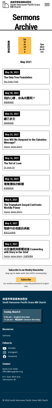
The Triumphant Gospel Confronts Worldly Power (23, 206)
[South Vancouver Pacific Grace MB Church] (23, 4)
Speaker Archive (42, 48)
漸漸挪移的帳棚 (14, 184)
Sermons (6, 335)
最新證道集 (8, 46)
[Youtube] (9, 348)
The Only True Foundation (18, 77)
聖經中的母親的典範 (17, 228)
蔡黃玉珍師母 (10, 232)
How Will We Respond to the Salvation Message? (25, 141)
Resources (7, 329)
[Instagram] (9, 352)
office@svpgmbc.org (12, 371)
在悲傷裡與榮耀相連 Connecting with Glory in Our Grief (23, 251)
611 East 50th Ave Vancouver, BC (11, 378)
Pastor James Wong (13, 146)
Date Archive (24, 45)
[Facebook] (9, 356)
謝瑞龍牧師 (9, 123)
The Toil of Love (12, 163)
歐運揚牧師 (9, 188)
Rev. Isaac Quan (11, 81)
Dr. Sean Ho (9, 167)
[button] (47, 4)
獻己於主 (9, 119)
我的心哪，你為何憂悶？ (19, 98)
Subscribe (26, 279)
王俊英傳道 (28, 256)
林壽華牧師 (9, 102)
